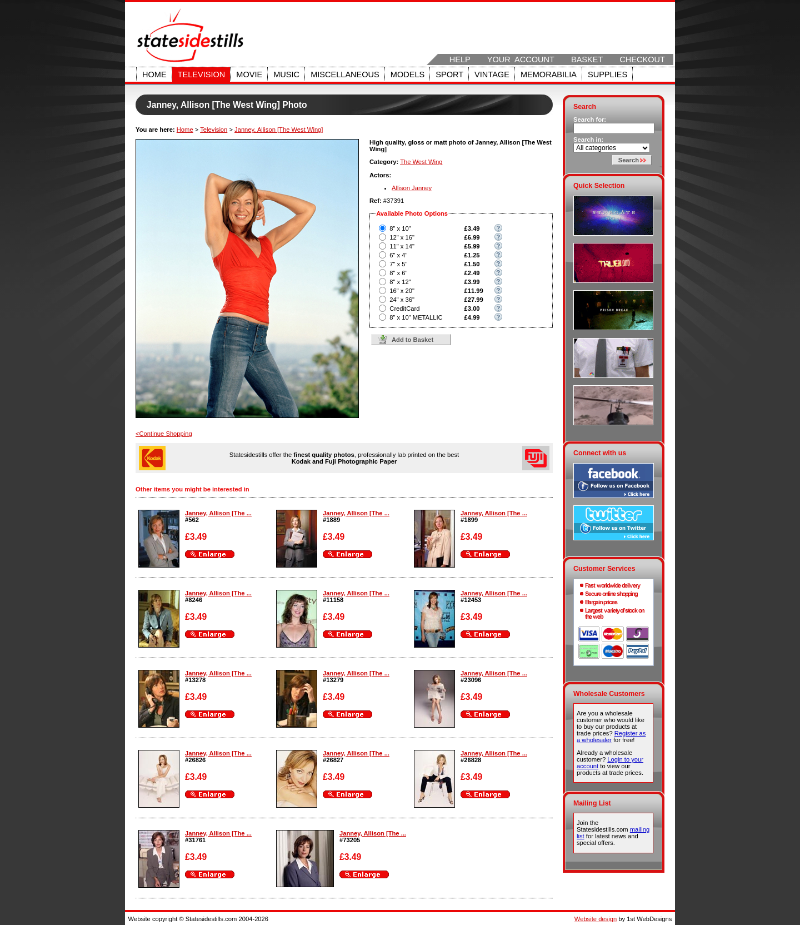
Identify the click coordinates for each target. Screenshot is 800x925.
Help (460, 59)
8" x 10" (400, 228)
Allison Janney (412, 188)
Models (407, 74)
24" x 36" (401, 299)
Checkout (642, 59)
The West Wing (421, 161)
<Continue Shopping (164, 433)
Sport (449, 74)
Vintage (491, 74)
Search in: (588, 139)
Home (154, 74)
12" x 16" (401, 237)
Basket (587, 59)
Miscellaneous (345, 74)
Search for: (589, 119)
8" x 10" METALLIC (415, 317)
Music (286, 74)
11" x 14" (401, 246)
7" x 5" (398, 264)
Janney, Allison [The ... (218, 513)
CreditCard (404, 308)
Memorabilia (549, 74)
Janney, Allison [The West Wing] (278, 129)
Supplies (607, 74)
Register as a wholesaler (611, 736)
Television (202, 74)
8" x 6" (398, 273)
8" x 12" (400, 282)
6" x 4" (398, 255)
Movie (249, 74)
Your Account (520, 59)
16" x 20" (401, 290)
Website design (595, 919)
